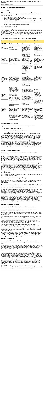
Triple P (5, 4)
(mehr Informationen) (4, 48)
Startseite (2, 4)
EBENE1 (3, 123)
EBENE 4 (3, 204)
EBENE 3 (3, 178)
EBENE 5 (3, 238)
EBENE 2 (3, 150)
